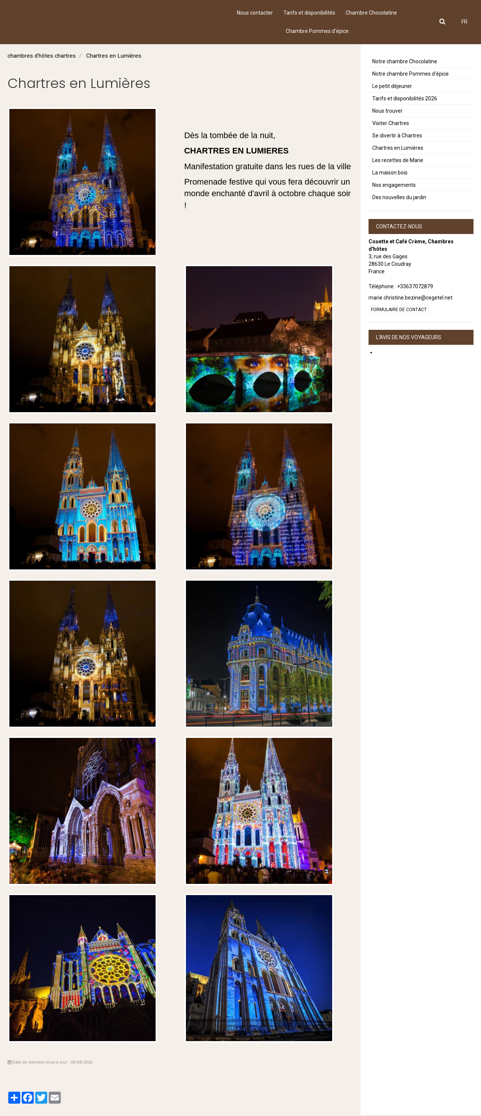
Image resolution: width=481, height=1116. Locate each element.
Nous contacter (254, 13)
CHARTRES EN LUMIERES (236, 151)
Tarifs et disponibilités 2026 (404, 100)
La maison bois (390, 174)
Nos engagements (394, 186)
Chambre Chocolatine (372, 13)
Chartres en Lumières (397, 149)
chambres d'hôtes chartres (41, 57)
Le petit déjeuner (392, 87)
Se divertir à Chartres (397, 137)
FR (465, 22)
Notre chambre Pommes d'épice (410, 75)
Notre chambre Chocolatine (404, 63)
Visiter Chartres (390, 124)
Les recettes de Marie (397, 161)
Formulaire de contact (399, 310)
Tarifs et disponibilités (309, 13)
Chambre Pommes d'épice (317, 32)
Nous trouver (387, 112)
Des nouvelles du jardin (399, 198)
